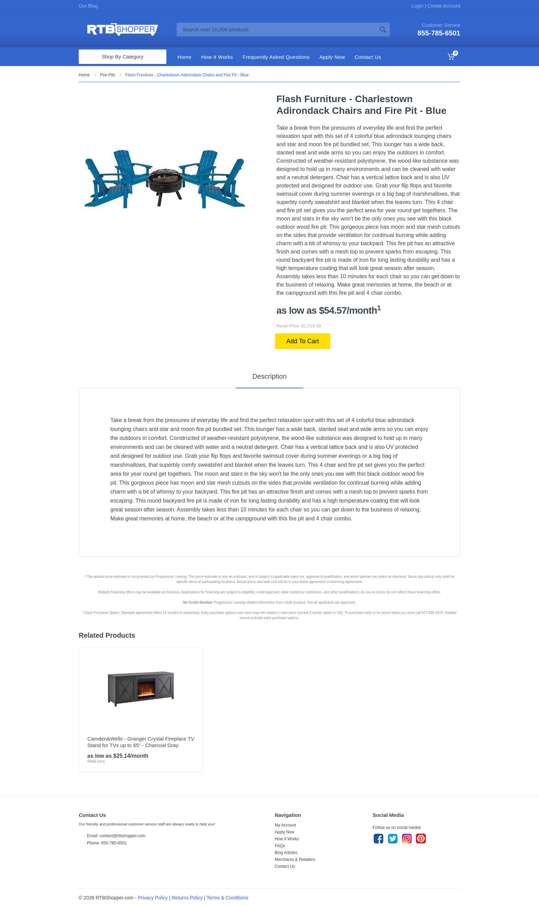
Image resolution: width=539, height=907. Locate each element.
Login (418, 5)
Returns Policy (187, 897)
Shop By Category (123, 57)
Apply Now (284, 832)
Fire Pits (107, 75)
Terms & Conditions (227, 897)
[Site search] (276, 29)
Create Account (443, 5)
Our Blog (88, 5)
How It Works (287, 838)
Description (269, 376)
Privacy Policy (153, 897)
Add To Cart (302, 341)
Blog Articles (286, 852)
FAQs (280, 845)
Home (84, 75)
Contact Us (285, 866)
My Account (285, 825)
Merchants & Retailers (295, 859)
